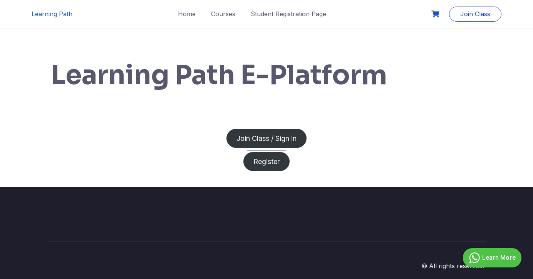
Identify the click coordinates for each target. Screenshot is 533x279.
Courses (223, 14)
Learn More (491, 257)
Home (187, 14)
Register (266, 161)
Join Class (475, 14)
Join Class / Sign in (266, 138)
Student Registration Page (288, 14)
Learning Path (52, 14)
